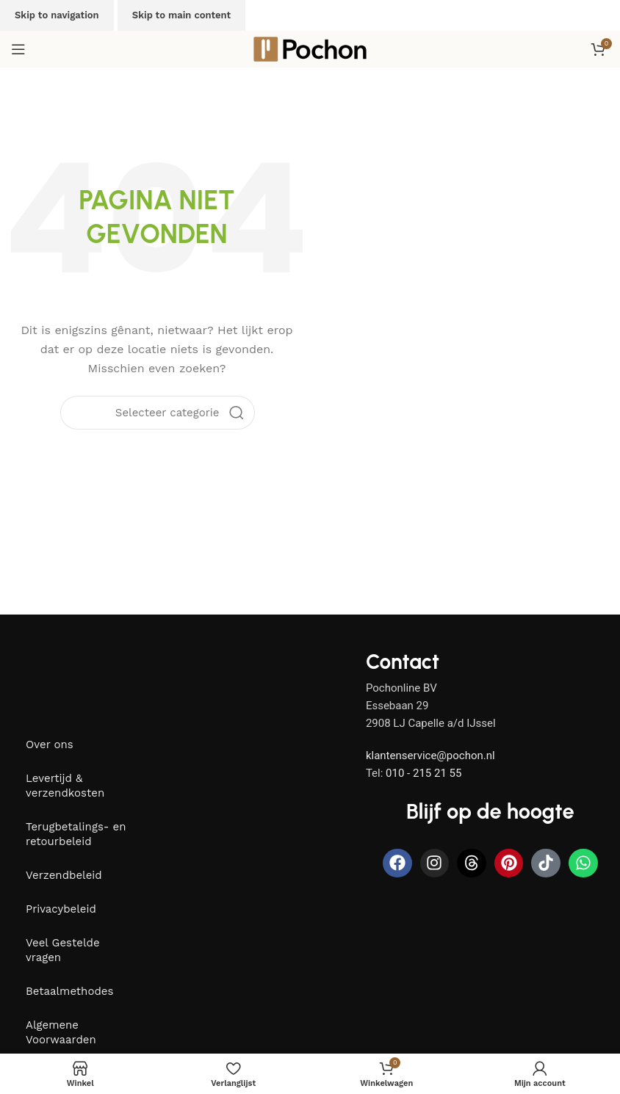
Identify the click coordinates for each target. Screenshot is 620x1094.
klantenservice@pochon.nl (430, 755)
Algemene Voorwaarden (61, 1032)
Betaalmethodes (69, 991)
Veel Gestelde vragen (63, 950)
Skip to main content (181, 15)
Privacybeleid (61, 909)
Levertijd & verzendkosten (65, 786)
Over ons (49, 744)
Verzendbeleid (64, 875)
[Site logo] (310, 48)
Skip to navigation (57, 15)
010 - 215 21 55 (423, 773)
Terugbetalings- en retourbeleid (76, 834)
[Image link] (106, 674)
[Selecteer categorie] (167, 412)
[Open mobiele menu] (18, 49)
